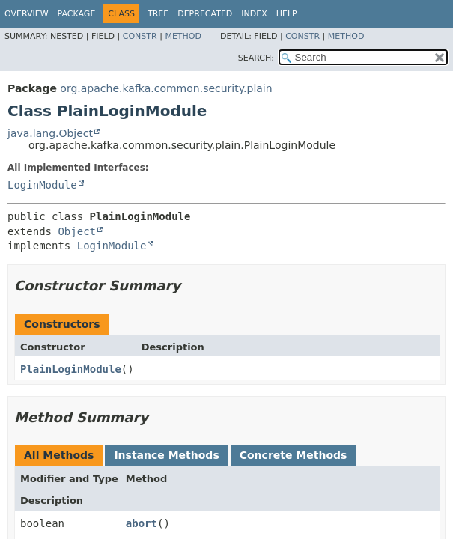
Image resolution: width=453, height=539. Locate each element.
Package (77, 14)
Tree (158, 14)
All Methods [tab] (59, 455)
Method (183, 36)
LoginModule (42, 185)
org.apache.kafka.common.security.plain (166, 88)
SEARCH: (256, 58)
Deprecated (204, 14)
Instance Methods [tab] (166, 455)
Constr (140, 36)
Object (77, 231)
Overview (26, 14)
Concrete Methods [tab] (293, 455)
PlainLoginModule (70, 369)
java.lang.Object (50, 133)
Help (286, 14)
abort (141, 523)
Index (254, 14)
